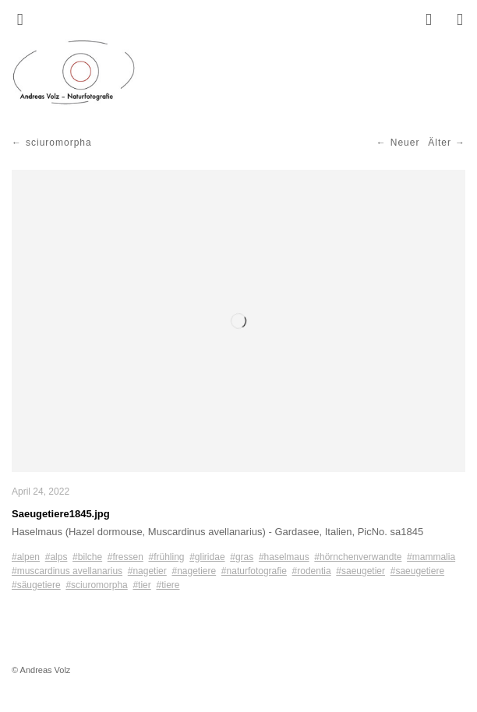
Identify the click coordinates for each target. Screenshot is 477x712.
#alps (56, 557)
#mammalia (431, 557)
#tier (141, 585)
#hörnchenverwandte (357, 557)
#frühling (166, 557)
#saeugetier (360, 571)
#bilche (87, 557)
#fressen (125, 557)
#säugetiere (36, 585)
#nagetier (147, 571)
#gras (241, 557)
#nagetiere (193, 571)
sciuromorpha (59, 142)
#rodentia (311, 571)
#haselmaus (284, 557)
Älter (439, 142)
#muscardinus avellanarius (67, 571)
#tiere (167, 585)
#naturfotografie (254, 571)
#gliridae (206, 557)
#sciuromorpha (96, 585)
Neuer (405, 142)
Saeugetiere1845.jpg (61, 514)
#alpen (26, 557)
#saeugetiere (417, 571)
